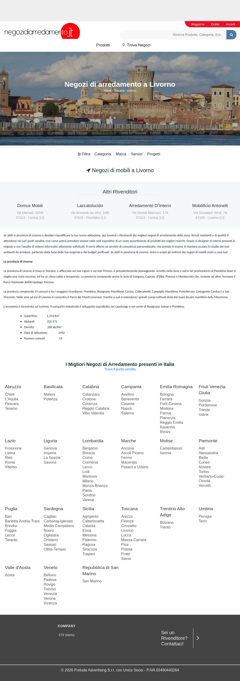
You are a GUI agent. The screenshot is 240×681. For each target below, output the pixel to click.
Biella (203, 458)
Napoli (126, 408)
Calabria (90, 386)
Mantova (89, 476)
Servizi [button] (136, 154)
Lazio (10, 440)
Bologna (167, 394)
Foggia (10, 530)
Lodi (86, 472)
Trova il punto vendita (119, 369)
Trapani (88, 554)
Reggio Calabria (95, 408)
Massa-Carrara (133, 540)
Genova (50, 448)
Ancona (127, 448)
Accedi (230, 24)
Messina (89, 535)
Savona (50, 462)
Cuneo (204, 462)
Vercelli (205, 485)
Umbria (206, 508)
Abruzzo (13, 386)
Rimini (165, 432)
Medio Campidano (59, 526)
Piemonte (208, 440)
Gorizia (205, 400)
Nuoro (49, 530)
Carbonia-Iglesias (58, 521)
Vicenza (50, 603)
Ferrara (166, 399)
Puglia (11, 508)
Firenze (127, 521)
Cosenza (89, 404)
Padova (50, 580)
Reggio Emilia (171, 422)
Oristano (51, 540)
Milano (88, 481)
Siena (126, 559)
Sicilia (88, 508)
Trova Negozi (136, 45)
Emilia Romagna (176, 386)
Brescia (88, 453)
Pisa (124, 545)
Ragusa (88, 545)
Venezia (50, 594)
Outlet (215, 24)
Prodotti (103, 45)
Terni (203, 521)
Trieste (204, 410)
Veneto (50, 567)
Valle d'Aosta (17, 567)
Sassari (50, 545)
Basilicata (53, 386)
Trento (165, 527)
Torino (204, 472)
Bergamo (90, 448)
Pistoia (126, 549)
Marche (128, 440)
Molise (166, 440)
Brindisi (11, 526)
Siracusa (89, 549)
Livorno (131, 90)
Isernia (165, 453)
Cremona (90, 462)
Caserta (127, 404)
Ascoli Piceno (132, 453)
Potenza (50, 399)
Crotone (89, 399)
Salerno (127, 413)
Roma (10, 462)
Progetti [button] (153, 154)
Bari (8, 516)
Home (107, 90)
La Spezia (52, 458)
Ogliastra (51, 535)
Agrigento (90, 516)
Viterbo (11, 467)
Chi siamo (67, 635)
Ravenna (167, 427)
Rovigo (49, 584)
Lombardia (93, 440)
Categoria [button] (102, 154)
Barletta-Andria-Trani (22, 521)
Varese (88, 500)
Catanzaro (91, 394)
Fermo (126, 458)
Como (87, 458)
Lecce (10, 535)
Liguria (50, 440)
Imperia (50, 453)
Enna (86, 530)
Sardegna (53, 508)
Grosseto (128, 526)
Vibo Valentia (93, 413)
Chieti (10, 394)
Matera (49, 394)
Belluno (50, 575)
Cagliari (50, 516)
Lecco (87, 467)
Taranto (11, 540)
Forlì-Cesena (170, 404)
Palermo (89, 540)
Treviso (50, 589)
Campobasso (171, 448)
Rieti (8, 458)
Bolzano (166, 523)
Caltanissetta (93, 521)
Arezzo (127, 516)
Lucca (126, 535)
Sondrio (88, 495)
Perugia (205, 516)
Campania (131, 386)
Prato (125, 554)
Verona (50, 598)
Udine (204, 415)
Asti (202, 448)
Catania (88, 526)
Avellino (127, 394)
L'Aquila (11, 399)
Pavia (87, 490)
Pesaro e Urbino (134, 467)
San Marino (92, 581)
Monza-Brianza (95, 486)
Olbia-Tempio (55, 549)
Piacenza (167, 418)
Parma (165, 413)
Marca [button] (121, 154)
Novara (205, 467)
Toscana (119, 90)
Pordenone (208, 405)
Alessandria (208, 453)
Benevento (130, 399)
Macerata (129, 462)
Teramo (11, 408)
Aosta (10, 575)
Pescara (12, 404)
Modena (166, 408)
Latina (10, 453)
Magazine (197, 24)
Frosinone (13, 448)
